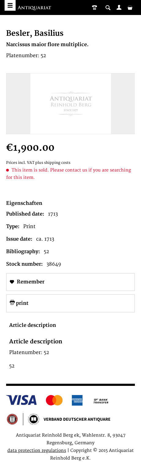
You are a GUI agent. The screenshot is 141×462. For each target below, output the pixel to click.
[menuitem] (119, 7)
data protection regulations (36, 450)
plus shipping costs (52, 163)
